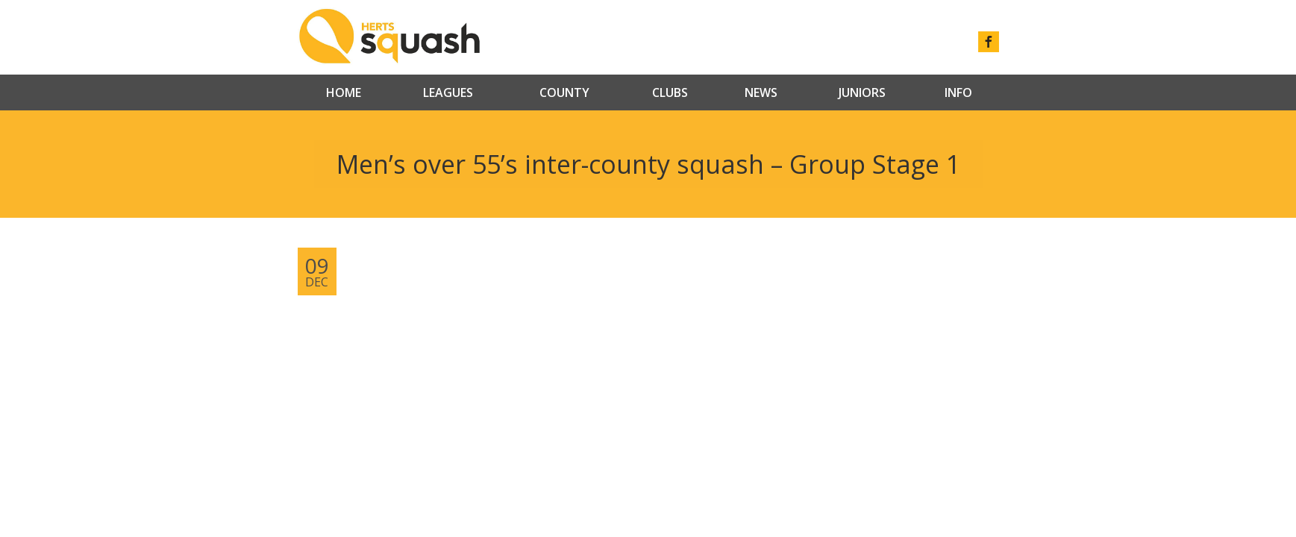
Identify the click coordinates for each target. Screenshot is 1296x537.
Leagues (448, 92)
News (761, 92)
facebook (988, 41)
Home (343, 92)
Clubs (670, 92)
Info (958, 92)
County (564, 92)
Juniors (862, 92)
